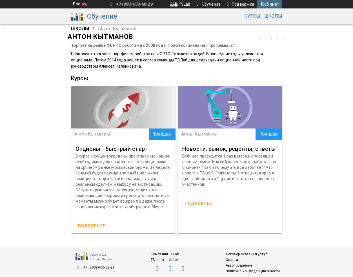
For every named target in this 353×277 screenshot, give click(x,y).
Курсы (252, 16)
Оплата (232, 260)
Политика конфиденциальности (253, 271)
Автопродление (239, 265)
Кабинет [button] (270, 4)
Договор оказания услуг (246, 254)
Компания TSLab (165, 254)
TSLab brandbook (165, 260)
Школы (273, 16)
